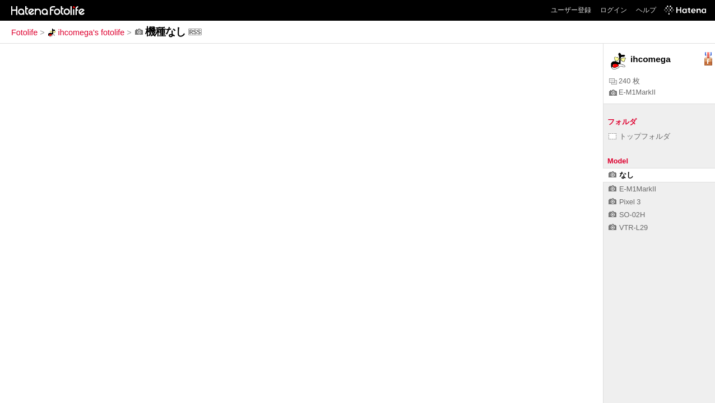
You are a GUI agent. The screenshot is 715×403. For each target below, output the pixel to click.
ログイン (613, 10)
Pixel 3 (624, 202)
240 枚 (624, 81)
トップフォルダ (639, 136)
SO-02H (627, 214)
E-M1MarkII (632, 92)
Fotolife (24, 32)
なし (621, 175)
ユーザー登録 (571, 10)
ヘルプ (646, 10)
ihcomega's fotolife (86, 32)
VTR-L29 (628, 227)
